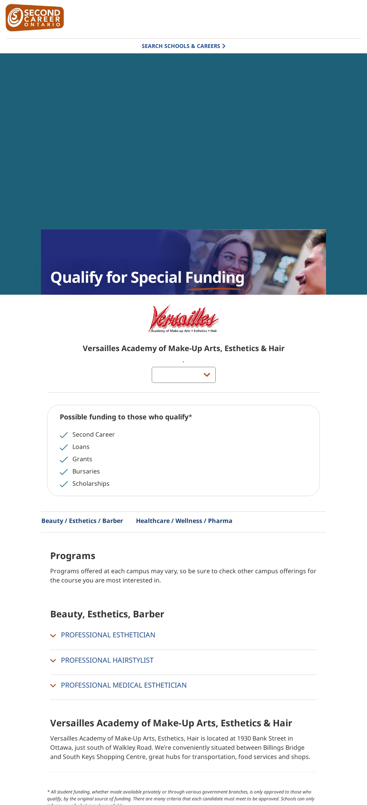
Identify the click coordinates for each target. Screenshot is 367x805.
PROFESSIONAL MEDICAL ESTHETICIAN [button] (118, 685)
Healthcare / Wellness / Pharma (184, 520)
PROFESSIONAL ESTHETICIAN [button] (103, 635)
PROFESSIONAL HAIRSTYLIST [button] (102, 660)
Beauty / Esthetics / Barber (82, 520)
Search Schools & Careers (181, 45)
